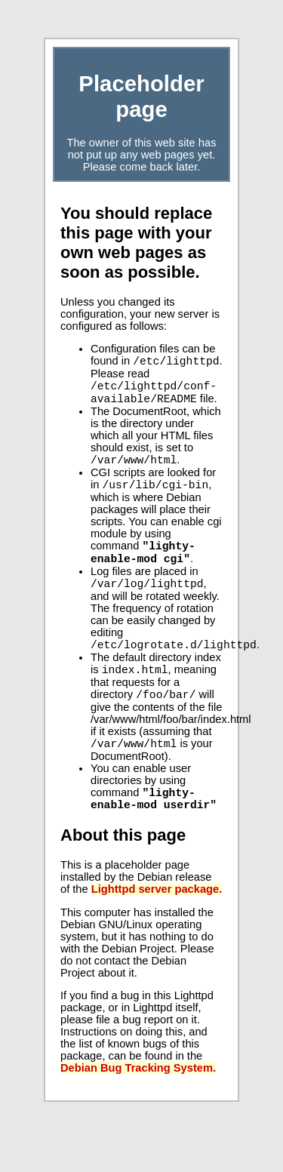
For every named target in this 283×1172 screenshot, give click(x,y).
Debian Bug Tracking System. (138, 1100)
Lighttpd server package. (157, 921)
